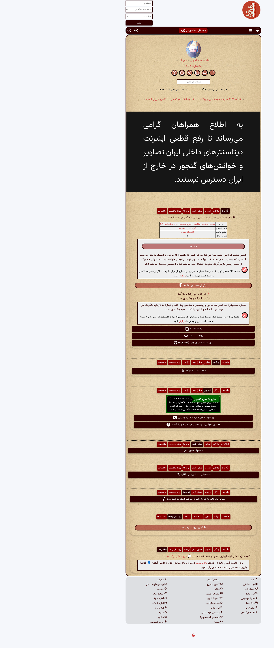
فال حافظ (195, 594)
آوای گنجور (159, 608)
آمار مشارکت (103, 603)
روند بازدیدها (118, 211)
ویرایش (125, 276)
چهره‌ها (105, 589)
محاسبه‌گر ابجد (157, 603)
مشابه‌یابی (195, 608)
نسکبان (161, 622)
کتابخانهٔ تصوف (131, 232)
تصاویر (151, 211)
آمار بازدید (104, 608)
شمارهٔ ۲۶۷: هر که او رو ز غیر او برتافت (163, 99)
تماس (106, 617)
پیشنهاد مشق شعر (137, 450)
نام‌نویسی (145, 563)
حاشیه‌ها (106, 211)
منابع (106, 613)
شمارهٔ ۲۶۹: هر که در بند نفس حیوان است (114, 99)
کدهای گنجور (158, 580)
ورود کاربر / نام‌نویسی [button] (137, 30)
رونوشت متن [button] (137, 329)
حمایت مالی (103, 594)
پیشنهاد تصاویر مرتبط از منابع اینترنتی (137, 417)
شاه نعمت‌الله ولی (144, 60)
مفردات (126, 60)
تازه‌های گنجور (193, 613)
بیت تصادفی (194, 584)
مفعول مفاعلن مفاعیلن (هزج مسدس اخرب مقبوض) (133, 224)
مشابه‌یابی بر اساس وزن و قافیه (137, 474)
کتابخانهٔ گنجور (158, 594)
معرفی (106, 580)
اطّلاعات (169, 211)
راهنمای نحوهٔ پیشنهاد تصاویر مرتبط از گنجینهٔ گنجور (137, 425)
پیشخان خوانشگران (155, 613)
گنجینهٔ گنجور (158, 598)
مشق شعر (141, 211)
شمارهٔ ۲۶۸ (137, 66)
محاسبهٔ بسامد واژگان (137, 371)
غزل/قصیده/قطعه (131, 228)
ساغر (162, 589)
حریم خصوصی (102, 622)
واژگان (160, 211)
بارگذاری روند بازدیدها (137, 527)
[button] (201, 30)
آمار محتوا (104, 598)
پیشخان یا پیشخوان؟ (155, 617)
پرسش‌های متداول (100, 584)
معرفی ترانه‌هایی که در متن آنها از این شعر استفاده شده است (137, 499)
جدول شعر (194, 589)
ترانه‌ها (130, 211)
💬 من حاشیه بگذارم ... (121, 556)
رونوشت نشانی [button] (137, 336)
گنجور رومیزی (158, 584)
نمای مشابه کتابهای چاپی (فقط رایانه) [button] (137, 343)
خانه (197, 580)
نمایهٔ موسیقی (193, 598)
